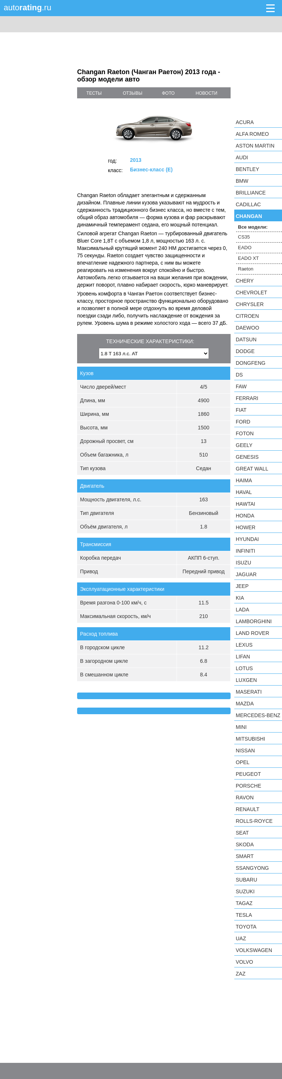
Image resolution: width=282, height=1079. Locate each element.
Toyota (246, 927)
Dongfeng (250, 363)
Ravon (245, 797)
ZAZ (240, 974)
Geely (244, 445)
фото (168, 93)
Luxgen (246, 680)
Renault (247, 809)
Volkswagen (254, 950)
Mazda (245, 703)
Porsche (248, 786)
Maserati (249, 692)
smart (245, 856)
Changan (249, 216)
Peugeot (248, 774)
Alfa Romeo (252, 134)
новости (206, 93)
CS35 (244, 237)
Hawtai (245, 504)
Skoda (245, 844)
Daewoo (247, 328)
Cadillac (248, 204)
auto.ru (27, 7)
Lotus (244, 668)
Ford (243, 422)
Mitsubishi (250, 739)
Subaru (246, 880)
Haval (244, 492)
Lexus (244, 645)
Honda (245, 516)
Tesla (244, 915)
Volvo (244, 962)
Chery (245, 281)
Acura (245, 122)
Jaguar (246, 574)
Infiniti (245, 551)
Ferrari (247, 398)
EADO (245, 247)
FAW (241, 386)
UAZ (241, 938)
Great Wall (252, 469)
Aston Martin (255, 146)
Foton (245, 433)
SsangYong (252, 868)
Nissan (245, 750)
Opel (242, 762)
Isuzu (243, 563)
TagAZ (244, 903)
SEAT (242, 833)
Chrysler (250, 304)
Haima (244, 480)
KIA (240, 598)
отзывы (132, 93)
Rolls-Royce (254, 821)
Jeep (242, 586)
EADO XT (248, 258)
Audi (242, 157)
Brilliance (251, 193)
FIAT (241, 410)
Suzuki (245, 891)
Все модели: (253, 227)
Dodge (245, 351)
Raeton (245, 269)
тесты (94, 93)
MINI (241, 727)
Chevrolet (251, 292)
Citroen (247, 316)
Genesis (247, 457)
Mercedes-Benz (258, 715)
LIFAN (243, 657)
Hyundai (247, 539)
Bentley (247, 169)
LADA (242, 610)
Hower (246, 527)
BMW (242, 181)
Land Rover (252, 633)
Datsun (246, 339)
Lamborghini (254, 621)
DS (239, 375)
